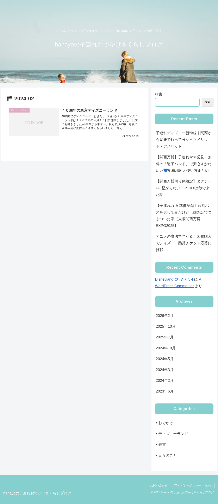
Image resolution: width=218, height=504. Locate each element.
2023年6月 (165, 391)
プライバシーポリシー (186, 485)
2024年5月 (165, 359)
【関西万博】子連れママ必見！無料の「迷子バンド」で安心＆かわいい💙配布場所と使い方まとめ (184, 164)
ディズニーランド (173, 434)
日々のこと (167, 455)
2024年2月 (165, 380)
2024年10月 (166, 348)
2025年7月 (165, 337)
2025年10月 (166, 326)
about (208, 485)
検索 (158, 94)
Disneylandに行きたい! (174, 279)
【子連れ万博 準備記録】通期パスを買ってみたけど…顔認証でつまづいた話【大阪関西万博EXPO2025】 (184, 216)
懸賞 (162, 444)
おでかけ (165, 423)
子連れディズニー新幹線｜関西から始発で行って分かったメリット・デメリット (184, 139)
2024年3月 (165, 370)
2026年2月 (165, 316)
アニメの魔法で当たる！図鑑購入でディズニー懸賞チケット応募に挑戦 (184, 243)
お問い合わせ (159, 485)
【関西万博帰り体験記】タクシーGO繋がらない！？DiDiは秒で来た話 (184, 188)
